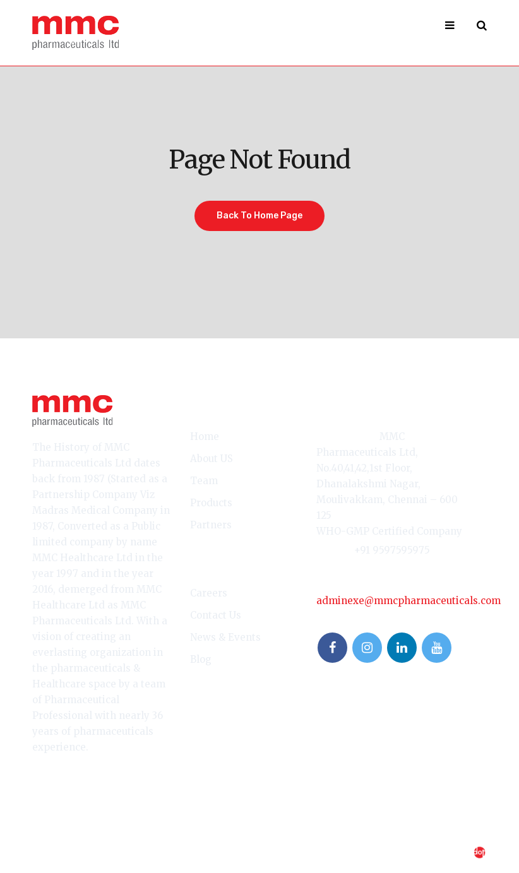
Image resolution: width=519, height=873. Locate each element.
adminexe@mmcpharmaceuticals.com (408, 601)
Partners (211, 525)
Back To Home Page (259, 215)
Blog (201, 659)
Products (211, 503)
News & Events (225, 637)
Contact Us (215, 615)
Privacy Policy (167, 837)
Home (204, 436)
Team (204, 481)
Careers (208, 593)
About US (211, 459)
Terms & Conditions (76, 837)
